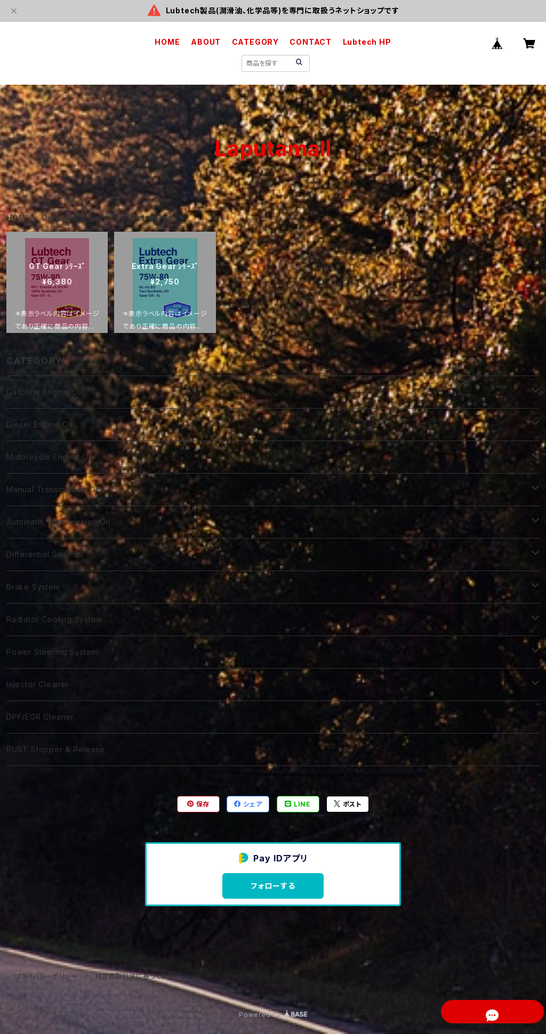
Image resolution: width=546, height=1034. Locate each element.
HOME (167, 41)
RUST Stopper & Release (55, 749)
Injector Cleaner (37, 684)
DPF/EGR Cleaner (40, 716)
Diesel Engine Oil (39, 424)
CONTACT (311, 41)
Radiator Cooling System (54, 619)
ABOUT (206, 41)
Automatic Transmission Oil (58, 521)
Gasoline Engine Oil (44, 391)
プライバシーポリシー (46, 976)
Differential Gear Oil (80, 217)
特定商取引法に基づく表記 (135, 976)
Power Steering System (52, 651)
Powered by (273, 1015)
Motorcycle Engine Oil (49, 456)
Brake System (33, 586)
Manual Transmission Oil (53, 489)
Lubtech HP (367, 41)
